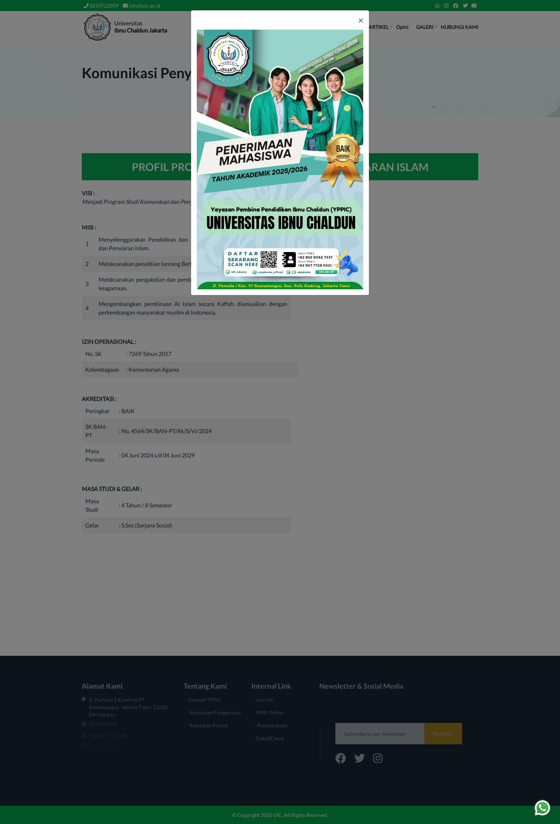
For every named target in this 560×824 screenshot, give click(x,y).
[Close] (360, 20)
